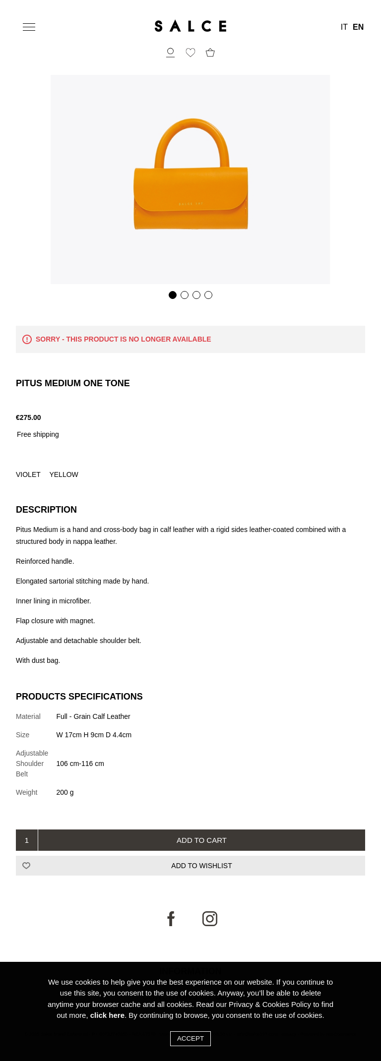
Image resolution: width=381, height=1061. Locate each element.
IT (344, 27)
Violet (29, 474)
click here (107, 1015)
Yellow (63, 474)
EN (358, 27)
